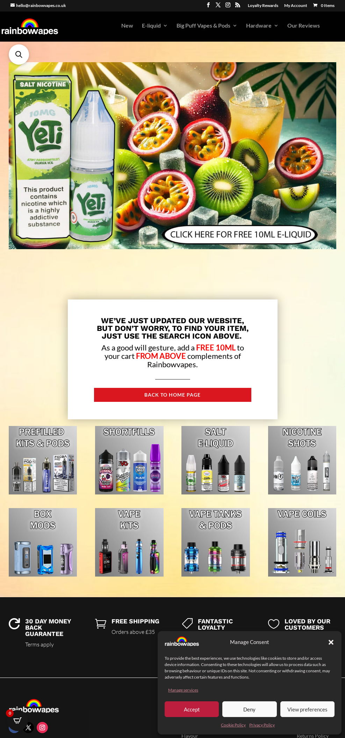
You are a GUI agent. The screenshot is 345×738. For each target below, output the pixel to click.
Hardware (259, 26)
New (127, 26)
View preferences (307, 709)
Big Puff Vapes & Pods (203, 26)
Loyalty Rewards (263, 5)
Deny (249, 709)
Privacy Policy (262, 725)
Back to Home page (172, 395)
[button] (331, 642)
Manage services (183, 690)
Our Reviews (303, 26)
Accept (192, 709)
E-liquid (151, 26)
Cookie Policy (233, 725)
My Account (295, 5)
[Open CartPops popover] (17, 720)
